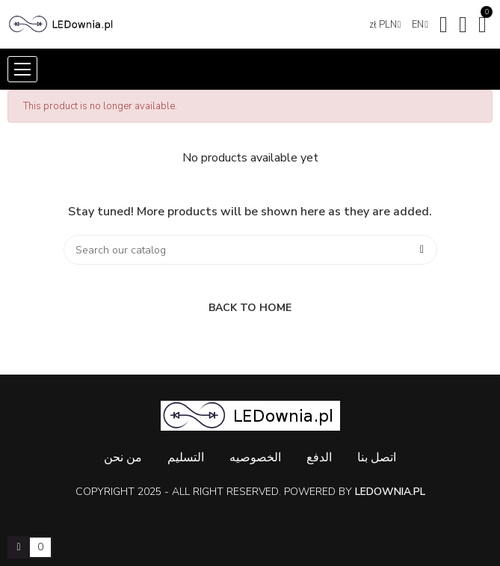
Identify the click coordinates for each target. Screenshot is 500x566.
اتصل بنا (376, 457)
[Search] (250, 250)
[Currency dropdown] (385, 25)
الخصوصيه (255, 457)
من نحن (123, 457)
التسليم (185, 457)
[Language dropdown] (420, 25)
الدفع (319, 457)
